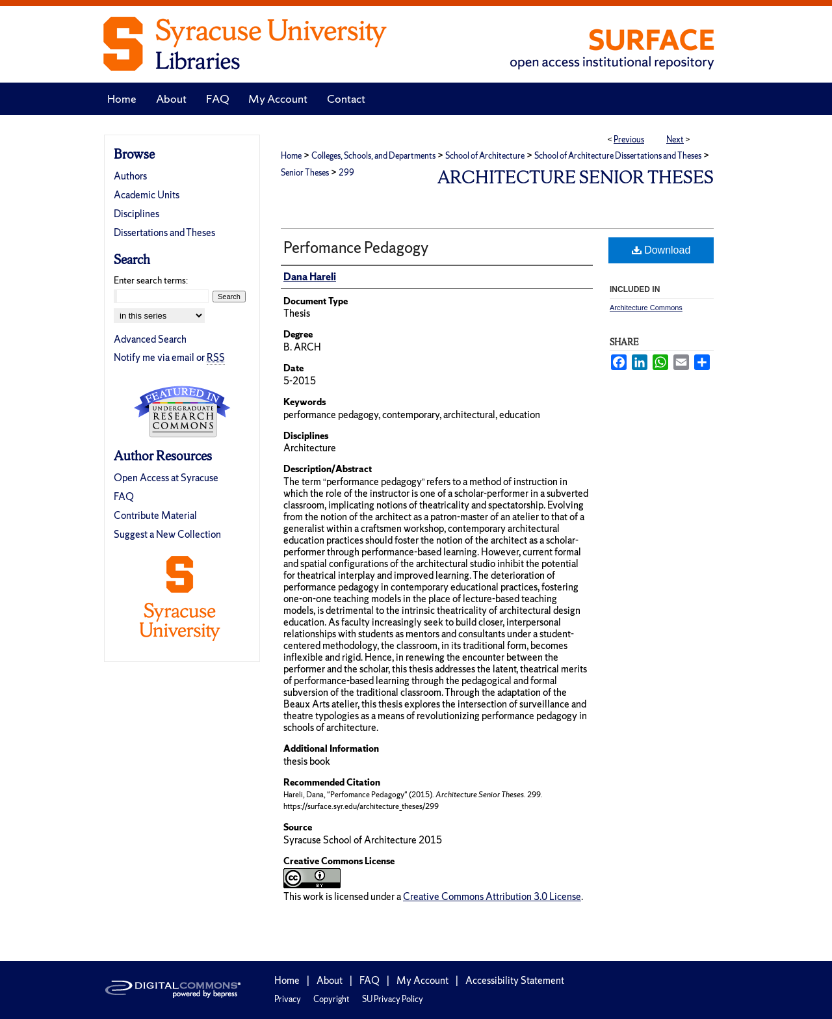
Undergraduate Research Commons (182, 411)
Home (291, 155)
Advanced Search (150, 339)
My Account (422, 980)
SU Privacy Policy (392, 999)
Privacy (287, 999)
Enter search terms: (151, 280)
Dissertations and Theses (164, 232)
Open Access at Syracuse (166, 477)
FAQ (124, 496)
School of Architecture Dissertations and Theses (617, 155)
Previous (629, 139)
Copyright (331, 999)
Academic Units (146, 195)
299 (346, 172)
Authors (130, 176)
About (330, 980)
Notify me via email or (169, 357)
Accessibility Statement (514, 980)
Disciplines (136, 213)
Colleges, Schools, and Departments (373, 155)
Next (675, 139)
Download (661, 250)
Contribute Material (155, 515)
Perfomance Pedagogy (355, 247)
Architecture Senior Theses (575, 177)
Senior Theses (305, 172)
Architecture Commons (646, 307)
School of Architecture (485, 155)
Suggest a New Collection (167, 534)
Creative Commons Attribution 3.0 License (492, 896)
